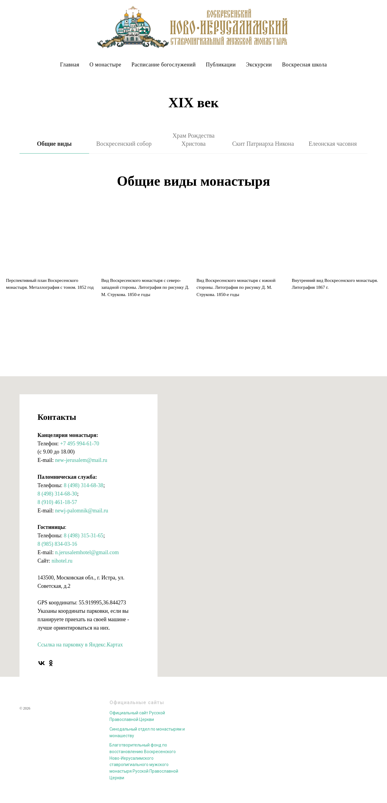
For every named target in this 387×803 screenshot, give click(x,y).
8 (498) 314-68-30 (57, 494)
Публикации (221, 65)
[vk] (41, 663)
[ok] (51, 663)
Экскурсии (259, 65)
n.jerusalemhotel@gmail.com (87, 552)
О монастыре (105, 65)
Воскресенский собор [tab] (124, 143)
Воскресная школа (304, 65)
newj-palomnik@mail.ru (81, 511)
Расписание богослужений (163, 65)
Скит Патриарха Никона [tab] (263, 143)
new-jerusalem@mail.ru (81, 460)
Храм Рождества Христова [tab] (193, 139)
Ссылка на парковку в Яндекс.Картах (80, 645)
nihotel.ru (62, 561)
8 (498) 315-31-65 (83, 536)
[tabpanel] (193, 182)
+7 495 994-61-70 (79, 444)
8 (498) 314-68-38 (83, 485)
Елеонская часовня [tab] (333, 143)
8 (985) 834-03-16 (57, 544)
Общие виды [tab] (54, 143)
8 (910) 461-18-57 (57, 502)
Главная (69, 65)
